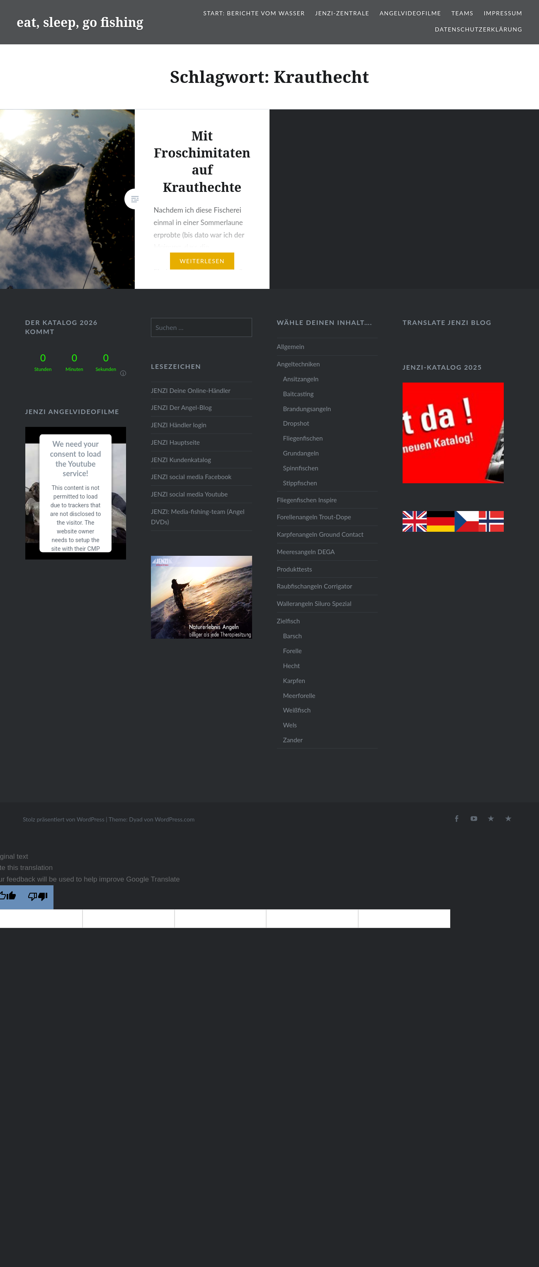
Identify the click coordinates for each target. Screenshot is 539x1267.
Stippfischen (300, 483)
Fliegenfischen (303, 438)
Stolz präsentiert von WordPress (63, 819)
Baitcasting (298, 393)
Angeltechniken (298, 364)
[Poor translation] (37, 897)
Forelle (292, 650)
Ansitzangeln (301, 379)
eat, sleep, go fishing (80, 22)
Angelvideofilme (410, 13)
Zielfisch (288, 621)
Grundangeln (301, 453)
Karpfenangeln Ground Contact (320, 534)
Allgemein (290, 346)
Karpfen (294, 680)
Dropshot (296, 423)
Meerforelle (299, 695)
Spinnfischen (300, 468)
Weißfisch (297, 710)
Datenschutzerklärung (478, 29)
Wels (290, 725)
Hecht (291, 665)
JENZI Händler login (178, 425)
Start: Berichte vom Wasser (254, 13)
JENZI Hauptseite (175, 442)
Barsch (292, 636)
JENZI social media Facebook (191, 476)
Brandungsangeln (307, 408)
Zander (293, 740)
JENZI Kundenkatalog (181, 459)
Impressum (503, 13)
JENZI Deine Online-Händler (191, 390)
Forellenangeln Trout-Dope (314, 517)
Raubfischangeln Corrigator (314, 586)
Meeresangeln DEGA (306, 551)
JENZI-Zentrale (342, 13)
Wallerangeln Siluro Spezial (314, 603)
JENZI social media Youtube (189, 494)
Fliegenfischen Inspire (307, 500)
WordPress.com (174, 819)
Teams (462, 13)
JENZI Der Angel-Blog (181, 407)
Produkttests (294, 569)
